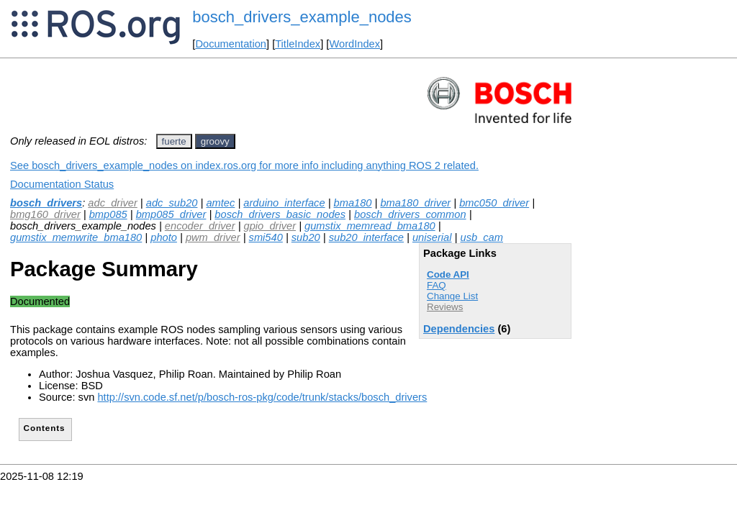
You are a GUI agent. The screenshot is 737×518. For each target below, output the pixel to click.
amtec (220, 203)
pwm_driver (213, 237)
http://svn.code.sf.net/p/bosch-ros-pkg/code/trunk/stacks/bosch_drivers (262, 397)
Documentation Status (62, 184)
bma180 (353, 203)
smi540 (266, 237)
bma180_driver (415, 203)
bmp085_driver (171, 214)
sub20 (305, 237)
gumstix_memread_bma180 (369, 226)
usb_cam (481, 237)
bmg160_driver (45, 214)
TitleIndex (297, 44)
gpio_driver (270, 226)
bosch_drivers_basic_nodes (279, 214)
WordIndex (354, 44)
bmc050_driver (494, 203)
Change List (452, 296)
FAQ (436, 285)
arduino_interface (284, 203)
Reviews (445, 306)
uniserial (432, 237)
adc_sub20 (172, 203)
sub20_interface (366, 237)
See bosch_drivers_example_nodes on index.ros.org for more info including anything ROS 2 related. (244, 165)
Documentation (230, 44)
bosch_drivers (46, 203)
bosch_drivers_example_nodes (302, 17)
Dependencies (458, 329)
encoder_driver (200, 226)
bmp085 (108, 214)
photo (163, 237)
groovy (215, 141)
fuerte (174, 141)
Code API (448, 274)
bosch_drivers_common (410, 214)
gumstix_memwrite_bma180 (76, 237)
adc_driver (112, 203)
